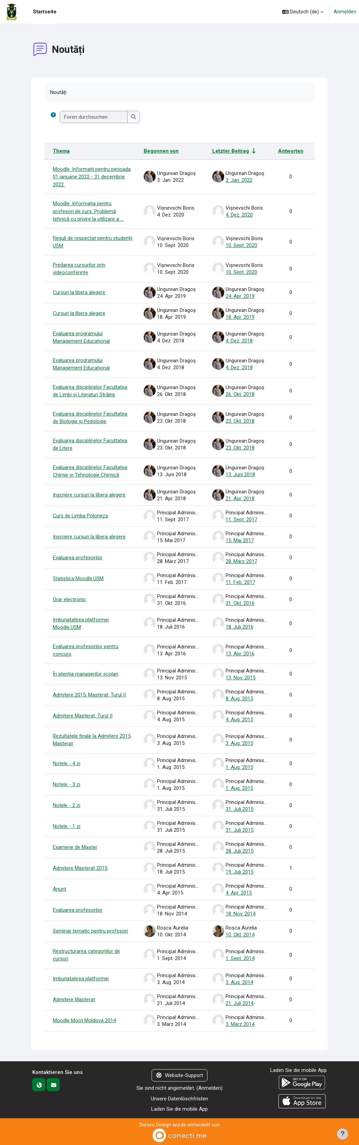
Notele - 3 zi (66, 784)
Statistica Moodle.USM (78, 578)
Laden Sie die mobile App (179, 1109)
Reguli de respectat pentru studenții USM (92, 242)
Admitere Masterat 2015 (80, 868)
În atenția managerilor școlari (85, 674)
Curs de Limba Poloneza (80, 516)
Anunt (59, 889)
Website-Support (179, 1075)
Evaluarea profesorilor (78, 557)
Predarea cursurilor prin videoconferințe (79, 269)
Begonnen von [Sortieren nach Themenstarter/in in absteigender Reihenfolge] (161, 151)
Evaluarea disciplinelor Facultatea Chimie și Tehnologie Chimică (90, 471)
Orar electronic (69, 599)
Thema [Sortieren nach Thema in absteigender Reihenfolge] (61, 151)
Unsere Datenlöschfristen (179, 1099)
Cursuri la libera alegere (79, 292)
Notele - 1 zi (66, 826)
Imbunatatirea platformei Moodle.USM (81, 624)
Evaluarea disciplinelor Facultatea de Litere (90, 444)
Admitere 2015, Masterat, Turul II (89, 695)
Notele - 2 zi (66, 805)
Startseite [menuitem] (45, 12)
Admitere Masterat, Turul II (82, 716)
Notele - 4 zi (66, 763)
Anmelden (345, 12)
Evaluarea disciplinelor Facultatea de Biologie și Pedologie (90, 418)
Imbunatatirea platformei (81, 978)
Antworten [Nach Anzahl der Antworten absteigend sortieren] (290, 151)
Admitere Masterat (74, 999)
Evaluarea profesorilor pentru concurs (85, 650)
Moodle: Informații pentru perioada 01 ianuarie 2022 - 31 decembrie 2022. (92, 177)
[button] (303, 12)
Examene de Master (75, 847)
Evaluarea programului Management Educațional (81, 337)
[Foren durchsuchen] (94, 117)
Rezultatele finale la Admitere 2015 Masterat (92, 740)
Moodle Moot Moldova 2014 (84, 1020)
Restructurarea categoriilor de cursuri (86, 955)
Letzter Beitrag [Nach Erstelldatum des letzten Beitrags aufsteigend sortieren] (230, 151)
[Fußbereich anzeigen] (342, 1134)
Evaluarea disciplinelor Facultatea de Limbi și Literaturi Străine (90, 391)
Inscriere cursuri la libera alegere (89, 495)
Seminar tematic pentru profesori (90, 931)
